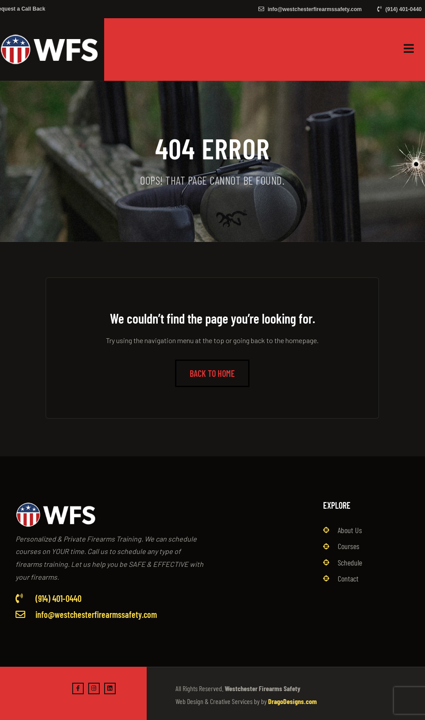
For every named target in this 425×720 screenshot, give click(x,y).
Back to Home (212, 373)
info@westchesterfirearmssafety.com (310, 9)
